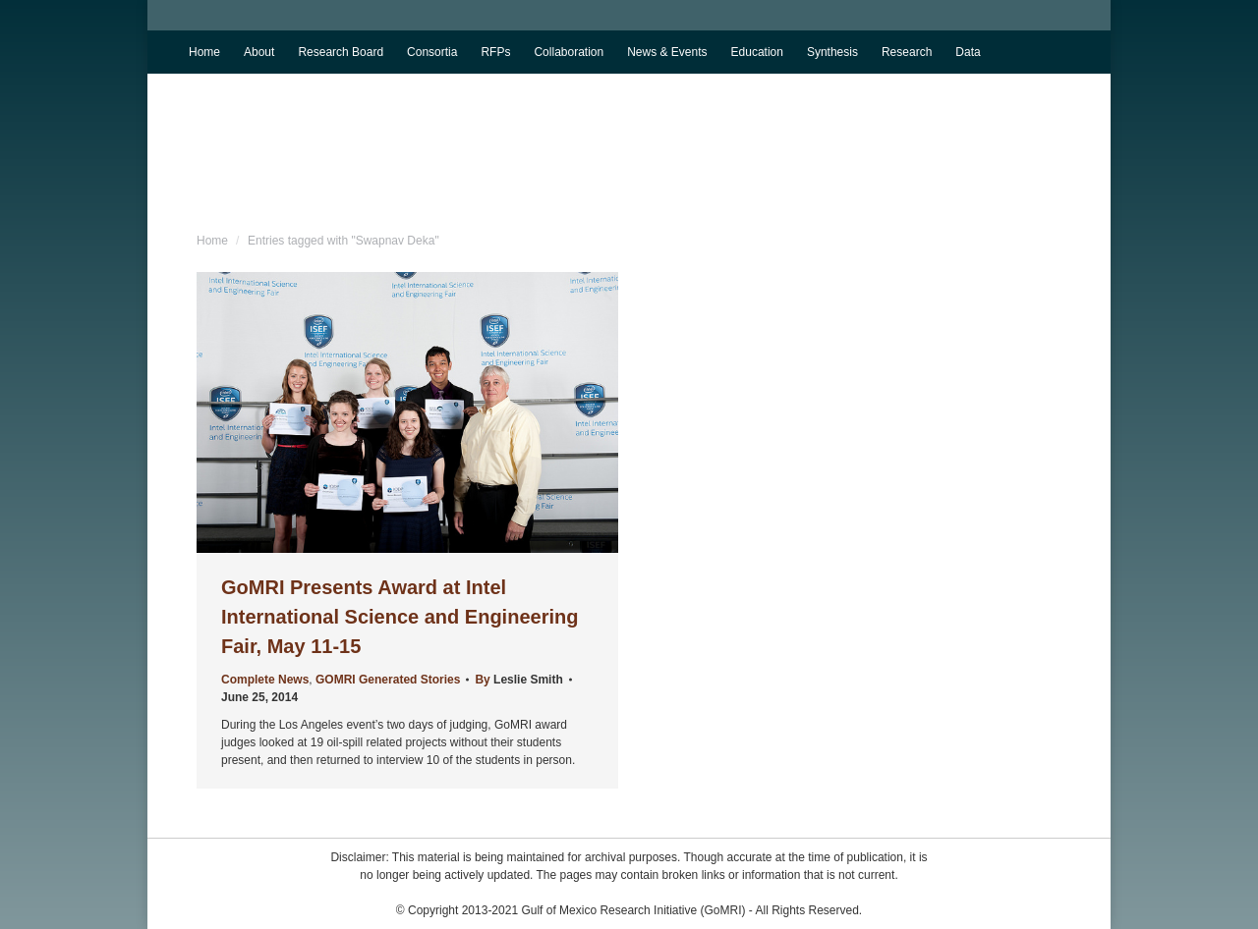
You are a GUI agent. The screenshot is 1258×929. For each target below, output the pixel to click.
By (518, 679)
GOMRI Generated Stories (387, 679)
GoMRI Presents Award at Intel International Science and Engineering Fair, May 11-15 (399, 616)
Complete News (265, 679)
